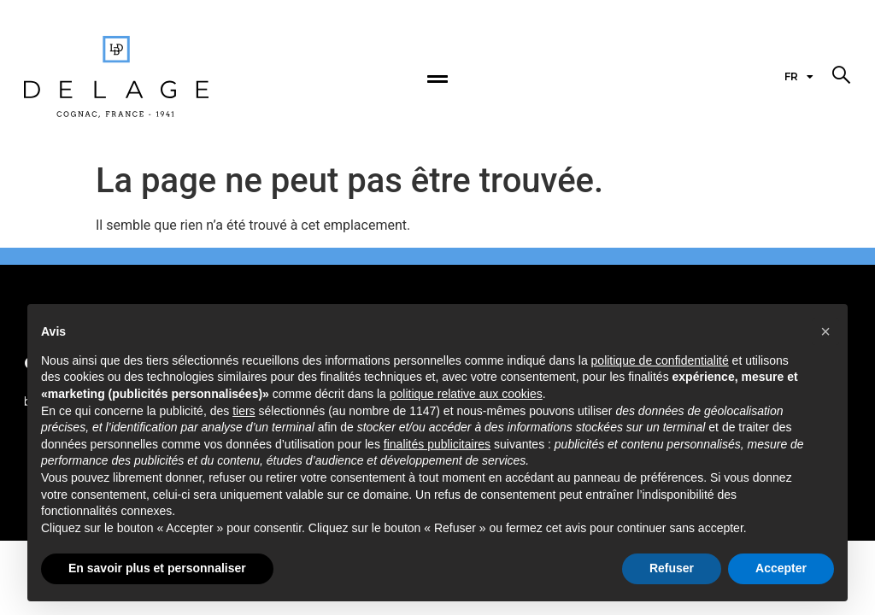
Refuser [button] (671, 568)
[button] (841, 75)
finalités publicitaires (437, 444)
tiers (243, 411)
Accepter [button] (781, 568)
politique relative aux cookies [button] (466, 394)
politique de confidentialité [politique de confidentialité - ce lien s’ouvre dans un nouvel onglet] (660, 360)
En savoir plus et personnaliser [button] (157, 568)
